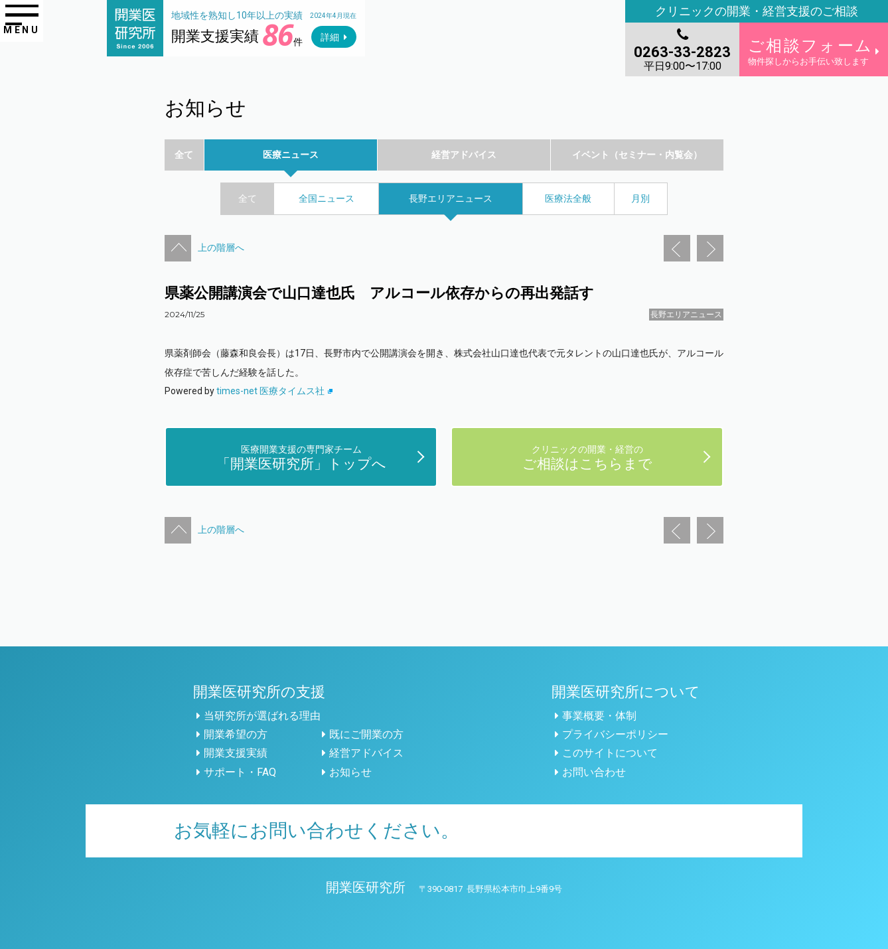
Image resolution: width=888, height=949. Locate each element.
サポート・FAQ (240, 772)
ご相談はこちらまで (587, 457)
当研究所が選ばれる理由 (262, 715)
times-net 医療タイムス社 (274, 391)
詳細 (330, 37)
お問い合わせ (594, 772)
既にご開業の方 (366, 734)
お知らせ (350, 772)
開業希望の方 (235, 734)
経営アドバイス (366, 753)
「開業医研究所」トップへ (301, 457)
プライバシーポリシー (615, 734)
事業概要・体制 (599, 715)
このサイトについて (610, 753)
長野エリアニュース (686, 314)
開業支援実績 (235, 753)
